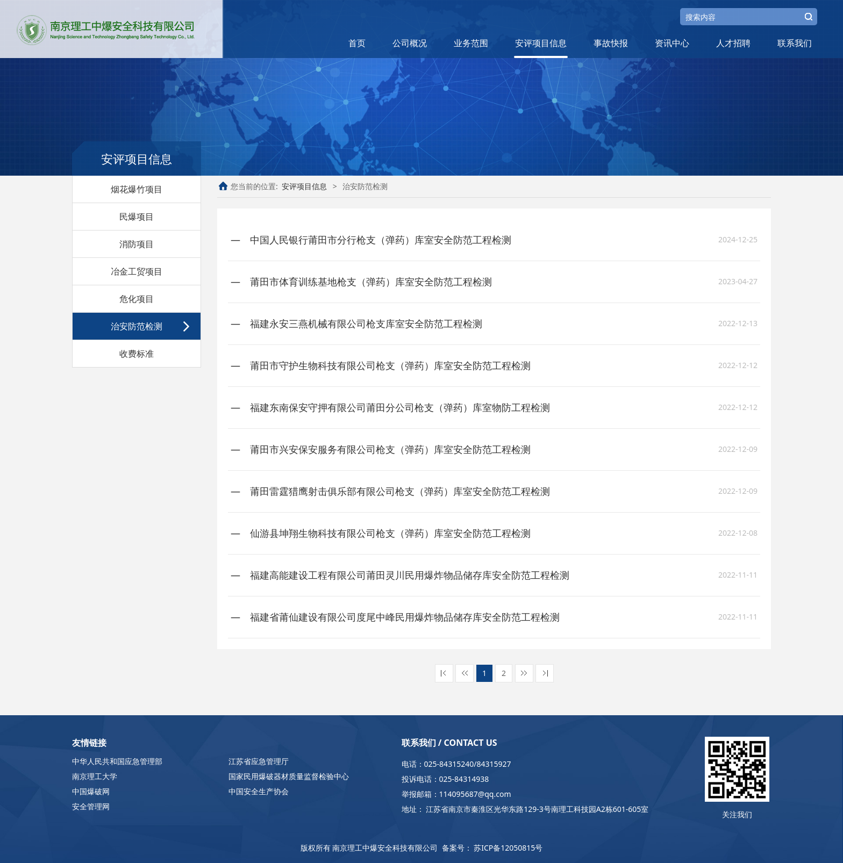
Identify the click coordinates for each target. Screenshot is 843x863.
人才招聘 (733, 43)
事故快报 (611, 43)
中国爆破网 (91, 791)
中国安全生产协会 (258, 791)
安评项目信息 (541, 43)
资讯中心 (672, 43)
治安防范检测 (136, 326)
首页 (357, 43)
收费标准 (136, 353)
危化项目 (136, 299)
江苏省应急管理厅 (258, 761)
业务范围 (471, 43)
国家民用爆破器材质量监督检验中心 (288, 776)
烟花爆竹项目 (136, 189)
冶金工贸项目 (136, 271)
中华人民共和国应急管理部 (117, 761)
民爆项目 (136, 216)
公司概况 (409, 43)
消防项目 (136, 244)
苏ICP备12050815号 (508, 848)
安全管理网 (91, 806)
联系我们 (794, 43)
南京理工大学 (94, 776)
